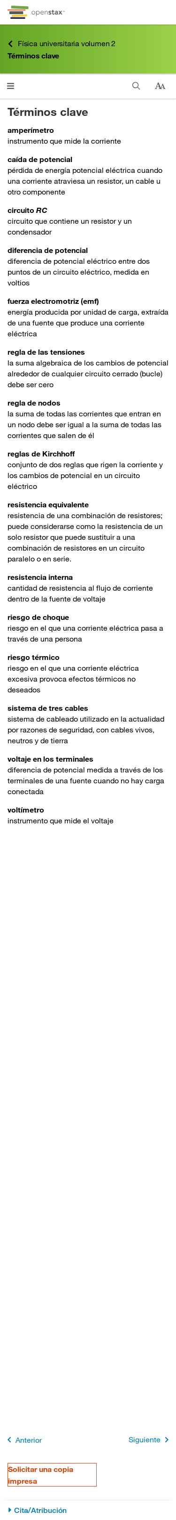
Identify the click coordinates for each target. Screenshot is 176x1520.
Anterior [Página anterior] (23, 1440)
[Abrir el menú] (10, 85)
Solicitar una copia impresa (40, 1474)
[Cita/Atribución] (88, 1510)
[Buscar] (136, 85)
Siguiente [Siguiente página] (150, 1440)
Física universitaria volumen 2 (61, 43)
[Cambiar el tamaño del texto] (160, 86)
